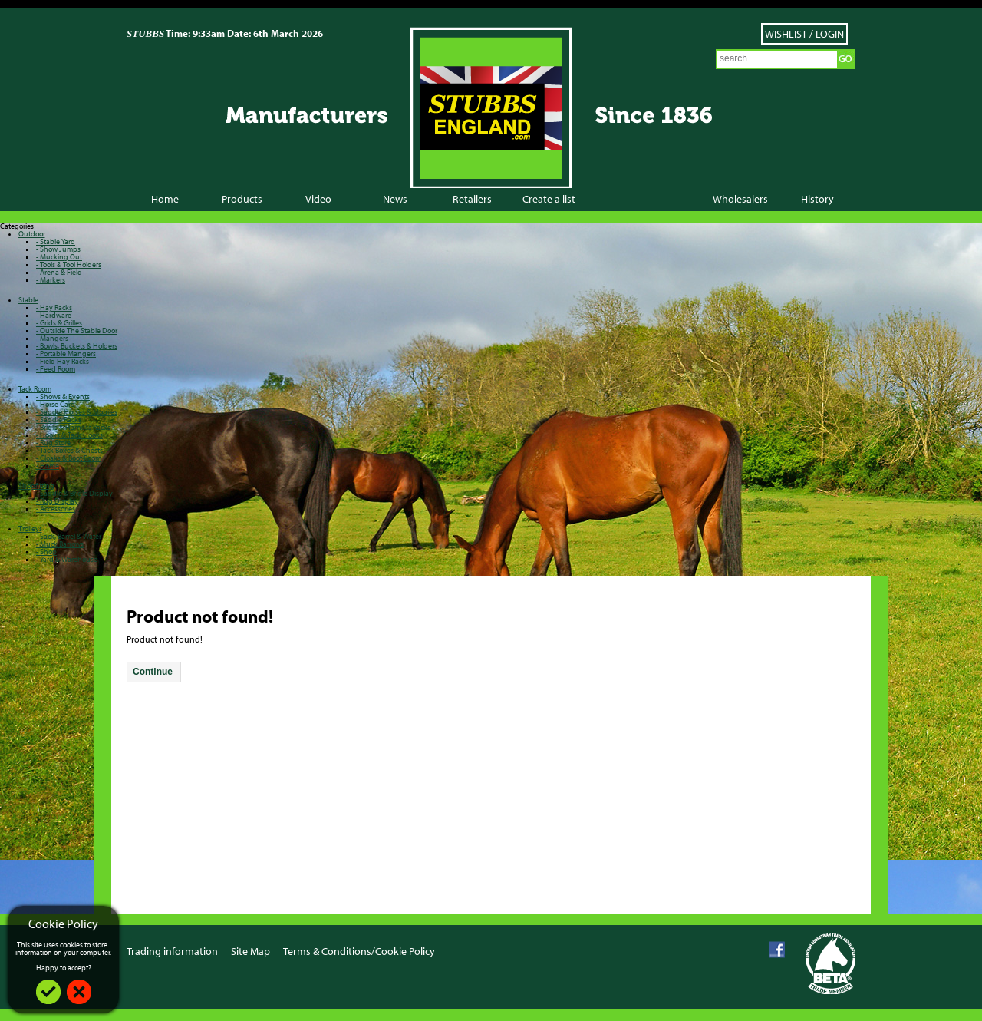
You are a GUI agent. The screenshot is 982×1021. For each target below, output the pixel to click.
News (395, 199)
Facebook (776, 950)
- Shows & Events (63, 396)
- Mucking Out (59, 257)
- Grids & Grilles (59, 323)
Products (242, 199)
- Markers (50, 280)
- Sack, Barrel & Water (68, 536)
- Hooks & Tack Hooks (69, 435)
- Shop (46, 552)
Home (165, 199)
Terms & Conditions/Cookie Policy (359, 951)
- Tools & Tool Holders (68, 264)
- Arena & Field (59, 272)
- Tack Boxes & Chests (69, 450)
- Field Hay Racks (62, 361)
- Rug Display (57, 501)
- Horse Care (55, 404)
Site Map (250, 951)
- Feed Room (55, 369)
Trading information (172, 951)
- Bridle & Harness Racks (73, 427)
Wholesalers (740, 199)
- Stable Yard (55, 241)
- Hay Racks (54, 307)
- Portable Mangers (66, 354)
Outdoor (31, 234)
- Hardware (53, 315)
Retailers (472, 199)
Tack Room (34, 389)
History (817, 199)
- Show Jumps (58, 249)
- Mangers (52, 338)
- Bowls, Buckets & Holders (76, 346)
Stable (28, 300)
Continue (153, 671)
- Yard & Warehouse (66, 559)
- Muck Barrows (60, 544)
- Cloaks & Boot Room (68, 458)
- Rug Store (53, 443)
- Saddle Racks (58, 420)
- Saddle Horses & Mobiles (76, 412)
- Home (47, 466)
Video (318, 199)
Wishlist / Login (804, 34)
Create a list (548, 199)
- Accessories (55, 509)
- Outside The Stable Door (76, 330)
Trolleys (30, 529)
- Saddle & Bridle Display (74, 493)
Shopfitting (36, 486)
